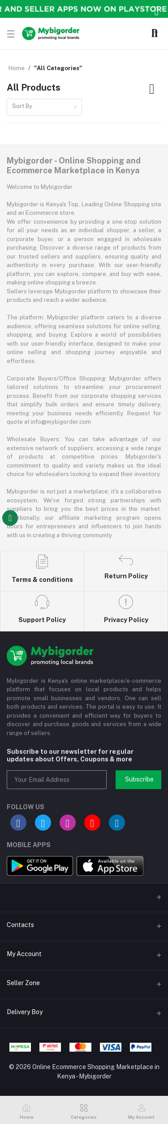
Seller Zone (23, 982)
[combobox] (44, 107)
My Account (24, 953)
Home (17, 68)
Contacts (20, 924)
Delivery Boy (25, 1011)
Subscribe (139, 779)
